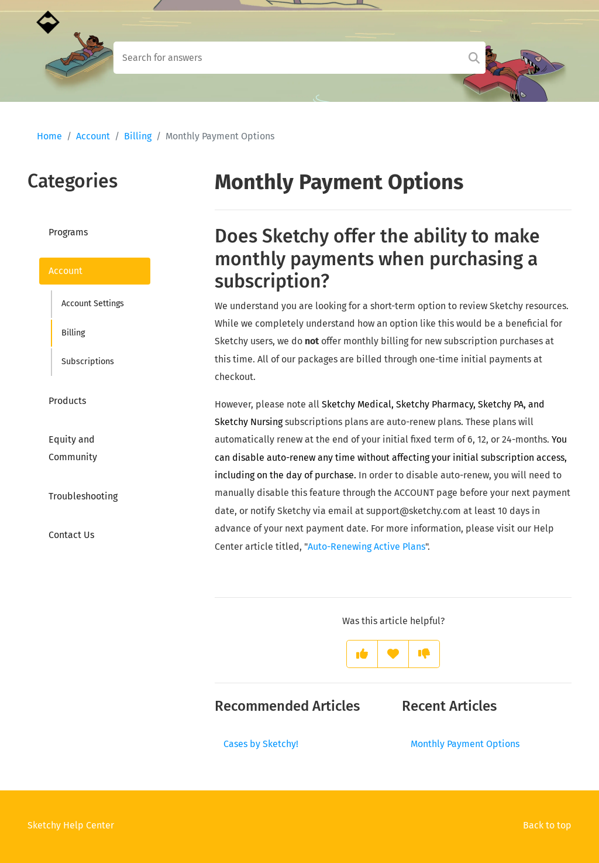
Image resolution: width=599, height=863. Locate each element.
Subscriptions (87, 362)
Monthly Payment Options (465, 743)
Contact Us (71, 534)
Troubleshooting (83, 496)
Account (93, 136)
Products (67, 400)
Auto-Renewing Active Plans (366, 546)
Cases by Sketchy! (260, 743)
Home (49, 136)
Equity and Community (73, 448)
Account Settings (92, 304)
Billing (138, 136)
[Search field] (299, 58)
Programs (68, 232)
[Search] (474, 58)
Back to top (547, 825)
